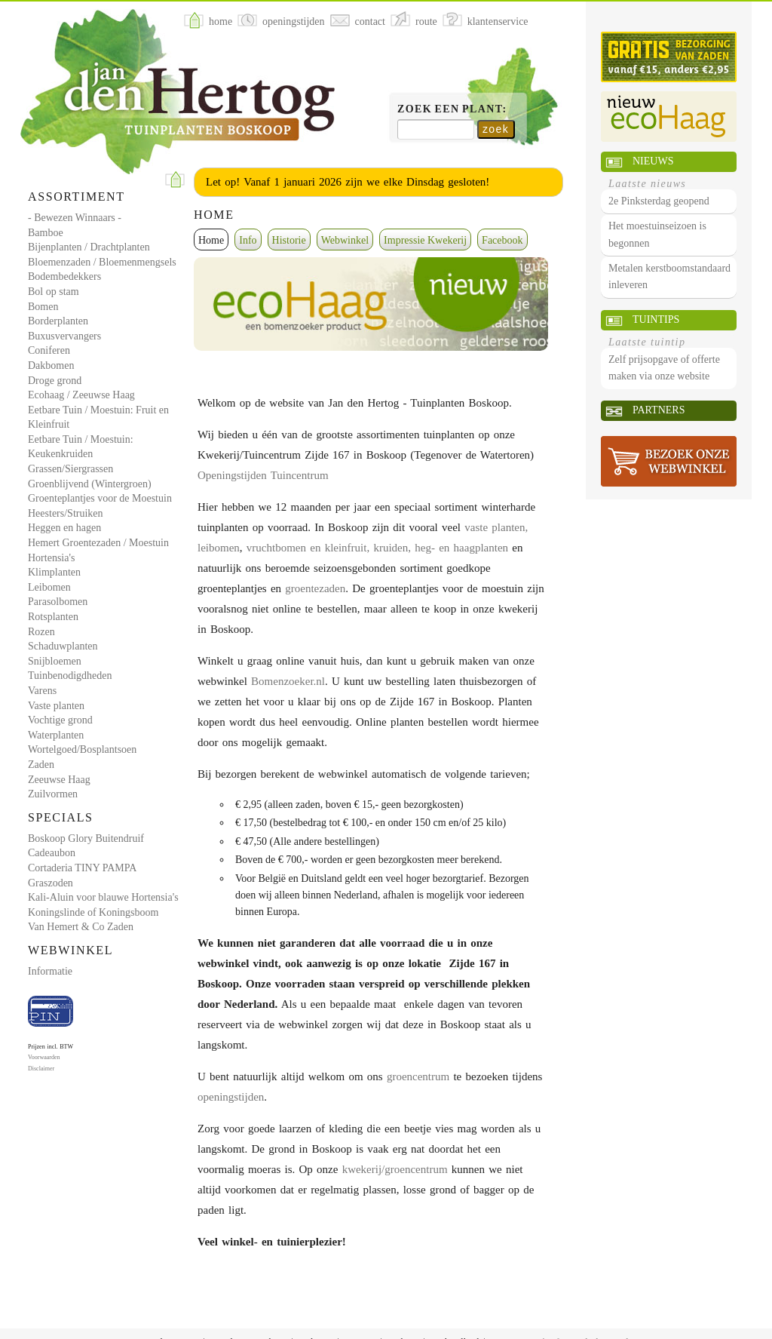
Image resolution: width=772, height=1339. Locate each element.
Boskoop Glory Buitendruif (86, 838)
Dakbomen (51, 365)
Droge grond (54, 380)
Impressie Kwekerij (425, 240)
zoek (495, 129)
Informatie (50, 971)
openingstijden (231, 1097)
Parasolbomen (57, 601)
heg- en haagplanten (461, 548)
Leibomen (49, 587)
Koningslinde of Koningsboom (93, 912)
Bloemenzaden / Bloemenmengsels (102, 262)
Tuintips (656, 319)
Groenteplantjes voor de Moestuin (100, 498)
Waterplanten (56, 735)
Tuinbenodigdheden (70, 675)
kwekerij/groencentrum (395, 1169)
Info (247, 240)
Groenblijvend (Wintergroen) (90, 484)
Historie (289, 240)
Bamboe (45, 232)
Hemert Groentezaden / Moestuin (98, 542)
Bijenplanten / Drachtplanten (89, 247)
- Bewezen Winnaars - (74, 217)
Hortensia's (51, 558)
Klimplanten (54, 572)
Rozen (41, 631)
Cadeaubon (51, 852)
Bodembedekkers (64, 276)
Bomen (43, 306)
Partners (659, 410)
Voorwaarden (44, 1057)
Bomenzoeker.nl (288, 681)
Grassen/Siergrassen (70, 468)
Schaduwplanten (63, 646)
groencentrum (418, 1076)
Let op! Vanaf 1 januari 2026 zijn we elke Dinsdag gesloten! (347, 182)
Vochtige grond (60, 720)
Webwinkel (345, 240)
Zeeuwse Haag (59, 779)
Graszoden (50, 883)
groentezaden (315, 588)
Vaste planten (56, 705)
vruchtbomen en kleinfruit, (308, 548)
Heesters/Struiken (65, 513)
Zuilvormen (53, 794)
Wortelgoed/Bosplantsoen (82, 749)
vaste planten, (496, 527)
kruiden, (392, 548)
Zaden (41, 764)
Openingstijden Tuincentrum (263, 475)
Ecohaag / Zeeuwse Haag (81, 395)
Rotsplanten (53, 616)
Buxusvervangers (64, 336)
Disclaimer (41, 1068)
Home (211, 240)
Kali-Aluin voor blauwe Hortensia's (103, 897)
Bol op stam (53, 291)
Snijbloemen (54, 661)
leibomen (219, 548)
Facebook (502, 240)
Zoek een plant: (452, 109)
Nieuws (653, 161)
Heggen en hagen (64, 527)
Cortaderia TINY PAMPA (82, 868)
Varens (42, 690)
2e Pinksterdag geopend (658, 201)
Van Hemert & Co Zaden (80, 926)
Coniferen (49, 350)
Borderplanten (58, 321)
